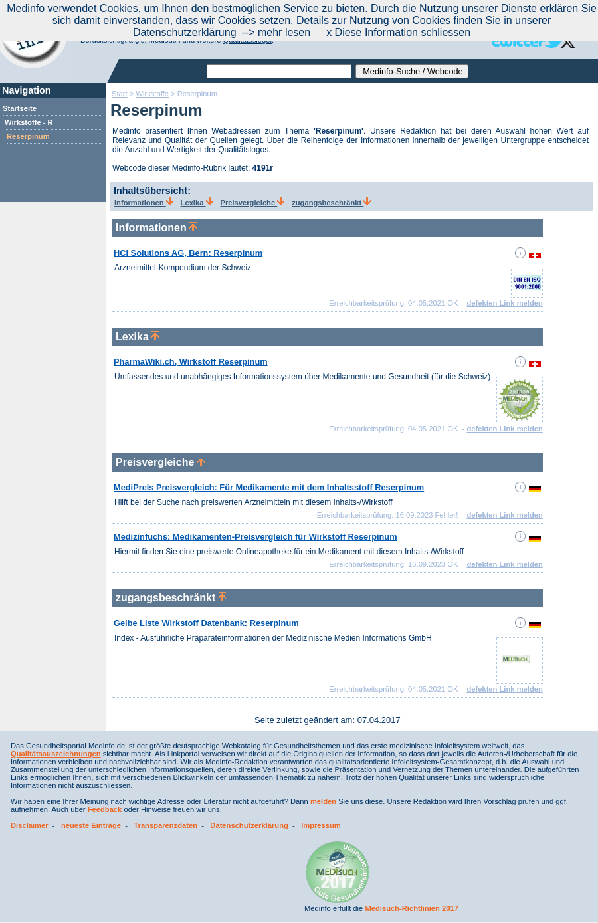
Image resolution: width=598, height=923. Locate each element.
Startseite (20, 108)
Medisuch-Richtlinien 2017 (411, 908)
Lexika (197, 203)
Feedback (105, 809)
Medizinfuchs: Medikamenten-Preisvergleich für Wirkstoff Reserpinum (255, 537)
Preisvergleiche (252, 203)
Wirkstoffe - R (29, 122)
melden (323, 801)
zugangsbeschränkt (331, 203)
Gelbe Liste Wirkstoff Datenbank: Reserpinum (206, 623)
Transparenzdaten (165, 825)
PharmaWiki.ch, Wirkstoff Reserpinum (191, 362)
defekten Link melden (504, 303)
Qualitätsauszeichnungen (56, 754)
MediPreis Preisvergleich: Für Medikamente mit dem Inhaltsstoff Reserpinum (269, 487)
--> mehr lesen (276, 32)
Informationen (143, 203)
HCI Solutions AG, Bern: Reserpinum (188, 253)
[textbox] (279, 71)
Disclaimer (30, 825)
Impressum (321, 825)
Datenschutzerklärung (249, 825)
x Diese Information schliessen (398, 32)
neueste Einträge (91, 825)
